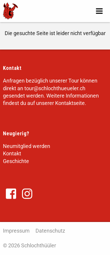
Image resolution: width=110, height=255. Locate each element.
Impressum (16, 231)
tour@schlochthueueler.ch (54, 88)
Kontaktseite (70, 103)
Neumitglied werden (26, 146)
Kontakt (12, 153)
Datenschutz (50, 231)
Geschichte (16, 161)
